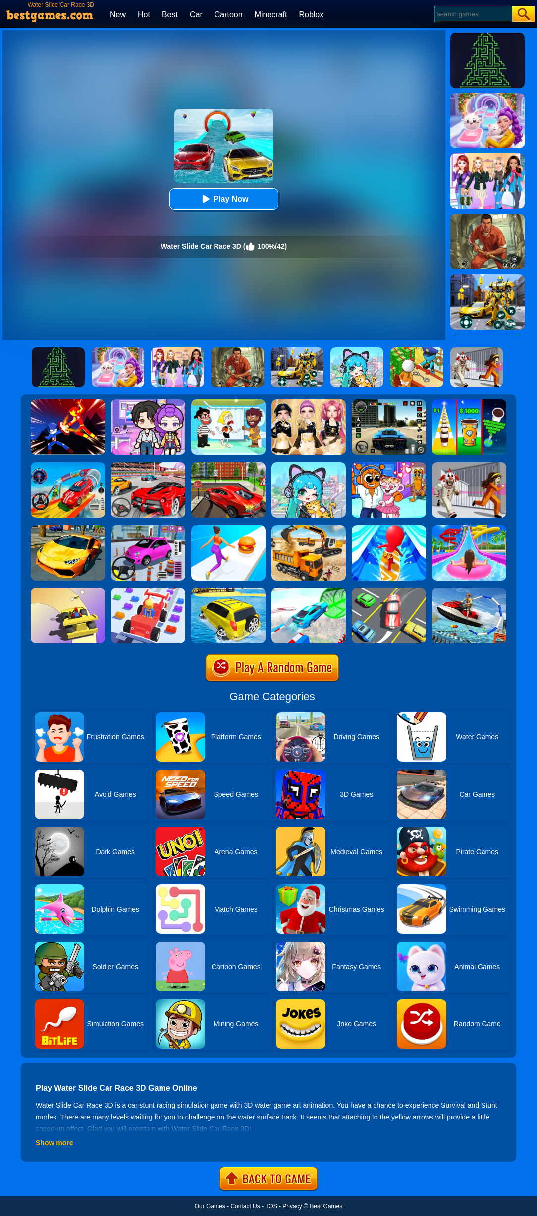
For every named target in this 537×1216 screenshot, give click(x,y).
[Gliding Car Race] (68, 591)
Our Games (210, 1206)
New (118, 14)
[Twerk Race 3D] (228, 528)
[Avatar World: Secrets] (148, 402)
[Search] (472, 14)
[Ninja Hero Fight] (68, 402)
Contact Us (245, 1206)
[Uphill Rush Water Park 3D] (469, 528)
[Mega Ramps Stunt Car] (308, 591)
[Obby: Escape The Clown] (469, 465)
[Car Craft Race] (148, 591)
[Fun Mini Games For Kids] (389, 465)
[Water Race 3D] (389, 528)
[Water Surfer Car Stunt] (228, 591)
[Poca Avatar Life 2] (308, 465)
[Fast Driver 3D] (148, 465)
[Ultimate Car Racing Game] (68, 528)
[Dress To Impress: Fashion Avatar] (308, 402)
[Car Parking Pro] (148, 528)
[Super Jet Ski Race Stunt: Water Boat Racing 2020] (469, 591)
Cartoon (229, 14)
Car (196, 14)
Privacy (292, 1206)
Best (170, 14)
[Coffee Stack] (469, 402)
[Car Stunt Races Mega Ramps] (68, 465)
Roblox (311, 14)
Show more (54, 1143)
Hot (144, 14)
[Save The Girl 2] (228, 402)
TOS (271, 1206)
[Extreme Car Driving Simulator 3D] (389, 402)
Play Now (223, 199)
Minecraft (271, 14)
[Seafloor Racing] (228, 465)
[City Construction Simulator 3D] (308, 528)
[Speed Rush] (389, 591)
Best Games (326, 1206)
